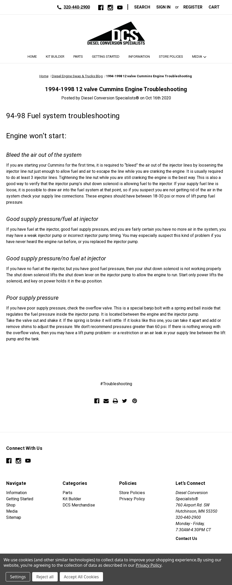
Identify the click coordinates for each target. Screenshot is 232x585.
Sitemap (13, 517)
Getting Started (105, 56)
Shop (10, 505)
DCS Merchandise (79, 505)
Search (142, 7)
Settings (18, 577)
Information (139, 56)
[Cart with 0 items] (215, 7)
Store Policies (171, 56)
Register (192, 7)
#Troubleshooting (116, 383)
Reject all (45, 577)
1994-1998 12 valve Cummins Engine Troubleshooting (116, 89)
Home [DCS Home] (32, 56)
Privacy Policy (132, 498)
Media (197, 56)
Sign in (163, 7)
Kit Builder (55, 56)
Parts (78, 56)
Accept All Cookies (81, 577)
